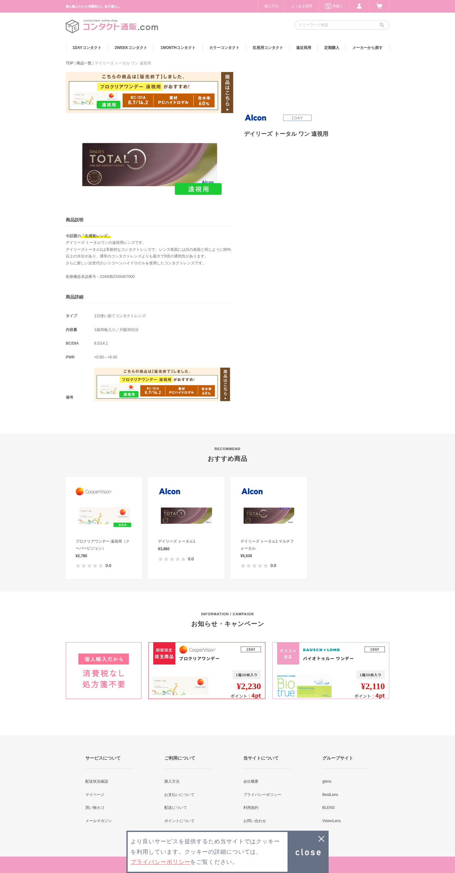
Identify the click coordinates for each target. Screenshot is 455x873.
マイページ (94, 794)
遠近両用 (303, 47)
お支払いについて (179, 794)
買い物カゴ (94, 807)
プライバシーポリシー (262, 794)
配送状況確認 (96, 781)
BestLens (330, 794)
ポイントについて (179, 821)
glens (326, 781)
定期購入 (331, 47)
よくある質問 (301, 6)
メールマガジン (98, 821)
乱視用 (268, 47)
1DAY (87, 47)
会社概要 (250, 781)
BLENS (328, 807)
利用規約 (250, 807)
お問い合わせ (254, 821)
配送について (175, 807)
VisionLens (331, 821)
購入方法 (271, 6)
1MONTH (178, 47)
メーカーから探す (367, 47)
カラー (224, 47)
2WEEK (131, 47)
